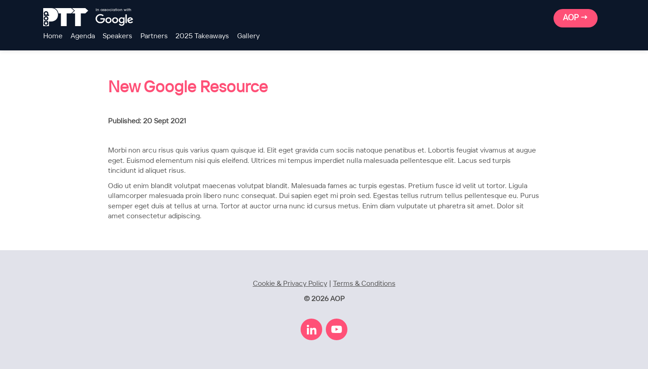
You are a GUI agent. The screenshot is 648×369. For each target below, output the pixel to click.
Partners (154, 36)
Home (53, 36)
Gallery (248, 36)
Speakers (117, 36)
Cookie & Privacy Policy (290, 283)
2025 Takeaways (202, 36)
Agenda (83, 36)
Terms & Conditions (364, 283)
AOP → (575, 18)
